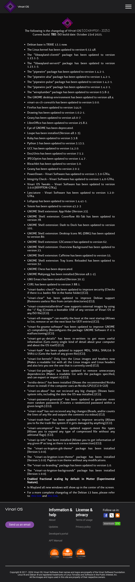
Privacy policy (83, 526)
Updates (53, 526)
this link (36, 496)
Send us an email (19, 524)
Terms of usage (84, 520)
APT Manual (55, 540)
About (52, 520)
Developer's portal (58, 533)
